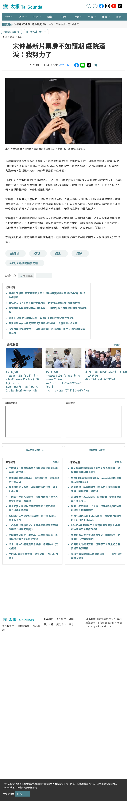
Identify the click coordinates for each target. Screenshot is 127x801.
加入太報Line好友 (35, 449)
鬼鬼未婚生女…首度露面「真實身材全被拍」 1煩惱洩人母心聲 (43, 323)
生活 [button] (63, 17)
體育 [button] (104, 17)
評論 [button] (90, 17)
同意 (19, 793)
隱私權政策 (23, 626)
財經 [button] (35, 17)
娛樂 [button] (118, 17)
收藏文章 (26, 275)
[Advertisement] (29, 590)
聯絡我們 (48, 619)
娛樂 (12, 36)
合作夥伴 (61, 619)
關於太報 (48, 624)
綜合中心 (63, 65)
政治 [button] (21, 17)
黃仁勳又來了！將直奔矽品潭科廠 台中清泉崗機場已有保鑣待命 (44, 302)
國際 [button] (49, 17)
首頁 (4, 36)
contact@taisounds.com (98, 626)
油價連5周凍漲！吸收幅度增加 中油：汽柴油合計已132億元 (46, 24)
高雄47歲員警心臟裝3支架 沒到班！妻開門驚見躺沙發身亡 (41, 318)
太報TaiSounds (23, 6)
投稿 (71, 619)
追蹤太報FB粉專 (97, 449)
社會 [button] (77, 17)
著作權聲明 (8, 626)
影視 (20, 36)
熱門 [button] (8, 17)
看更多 (116, 344)
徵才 (71, 624)
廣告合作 (61, 624)
